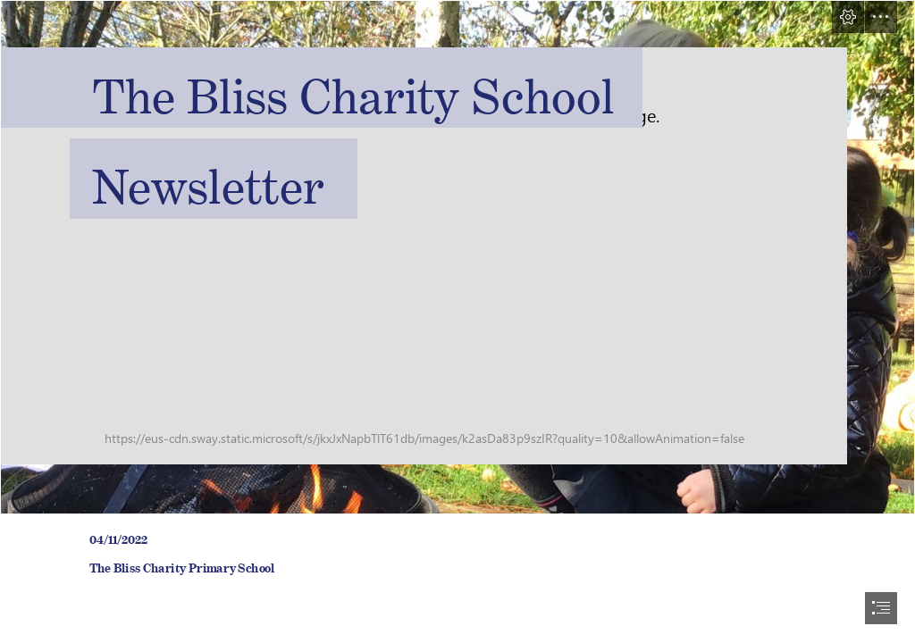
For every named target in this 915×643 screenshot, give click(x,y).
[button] (848, 17)
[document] (457, 321)
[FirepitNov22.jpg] (457, 257)
